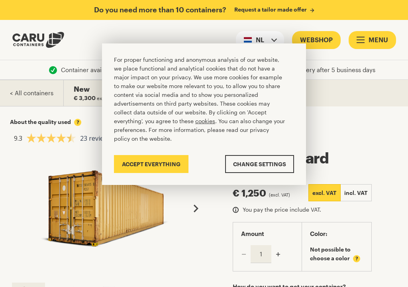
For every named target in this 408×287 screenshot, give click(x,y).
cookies (205, 121)
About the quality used (45, 122)
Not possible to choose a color (335, 254)
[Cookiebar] (204, 114)
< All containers (31, 92)
